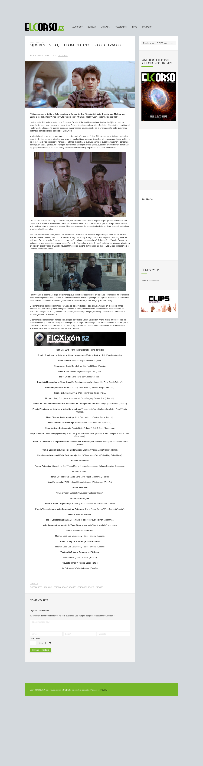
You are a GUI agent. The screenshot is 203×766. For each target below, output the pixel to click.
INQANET (104, 690)
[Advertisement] (101, 10)
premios (99, 587)
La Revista (105, 27)
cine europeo (36, 587)
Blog (134, 27)
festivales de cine (86, 587)
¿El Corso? (77, 27)
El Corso (63, 56)
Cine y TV (34, 583)
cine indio (47, 587)
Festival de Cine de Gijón (65, 587)
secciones (120, 27)
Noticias (92, 27)
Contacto (147, 27)
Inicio (32, 42)
